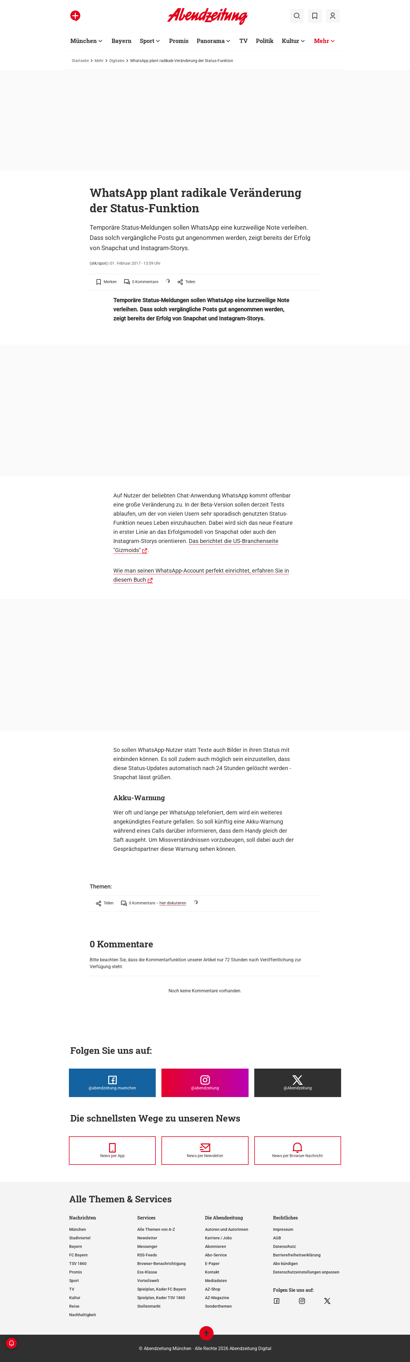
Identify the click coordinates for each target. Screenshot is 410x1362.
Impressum (283, 1229)
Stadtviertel (80, 1238)
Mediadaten (216, 1280)
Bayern (122, 40)
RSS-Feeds (147, 1255)
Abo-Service (216, 1255)
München (83, 40)
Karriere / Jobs (218, 1238)
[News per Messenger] (112, 1150)
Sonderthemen (218, 1306)
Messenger (147, 1246)
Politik (265, 40)
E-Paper (212, 1263)
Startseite (80, 60)
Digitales (116, 60)
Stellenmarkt (149, 1306)
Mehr (321, 40)
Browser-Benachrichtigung (161, 1263)
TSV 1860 (78, 1263)
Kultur (290, 40)
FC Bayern (78, 1255)
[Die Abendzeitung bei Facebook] (112, 1083)
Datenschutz (284, 1246)
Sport (147, 40)
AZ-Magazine (217, 1297)
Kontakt (212, 1272)
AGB (277, 1238)
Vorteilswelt (148, 1280)
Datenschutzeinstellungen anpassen (306, 1272)
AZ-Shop (212, 1289)
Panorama (211, 40)
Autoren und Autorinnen (226, 1229)
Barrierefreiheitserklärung (297, 1255)
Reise (74, 1306)
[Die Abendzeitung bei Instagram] (204, 1083)
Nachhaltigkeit (82, 1314)
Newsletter (147, 1238)
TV (243, 40)
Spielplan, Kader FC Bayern (161, 1289)
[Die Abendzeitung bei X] (297, 1083)
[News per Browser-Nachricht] (297, 1150)
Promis (178, 40)
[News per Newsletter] (204, 1150)
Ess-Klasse (147, 1272)
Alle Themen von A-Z (156, 1229)
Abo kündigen (285, 1263)
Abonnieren (215, 1246)
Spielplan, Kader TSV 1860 (161, 1297)
